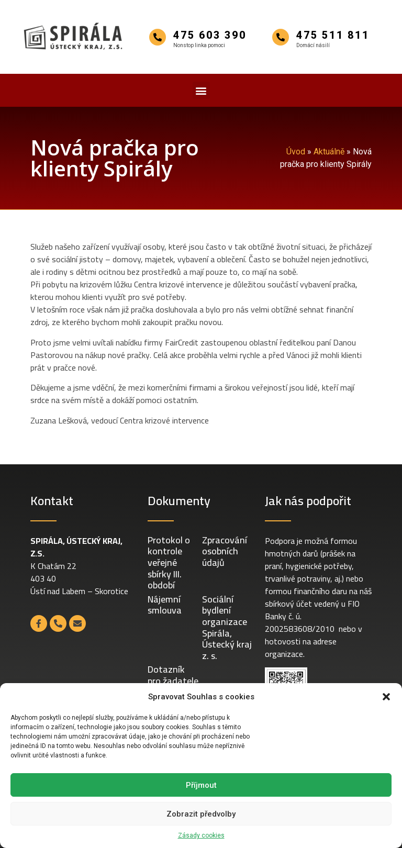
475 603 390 (210, 35)
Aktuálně (329, 152)
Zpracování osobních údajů (224, 551)
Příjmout (201, 785)
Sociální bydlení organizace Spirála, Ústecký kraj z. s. (227, 627)
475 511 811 (333, 35)
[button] (386, 696)
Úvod (295, 152)
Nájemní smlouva (165, 604)
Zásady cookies (201, 835)
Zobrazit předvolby (201, 814)
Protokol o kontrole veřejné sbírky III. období (169, 562)
